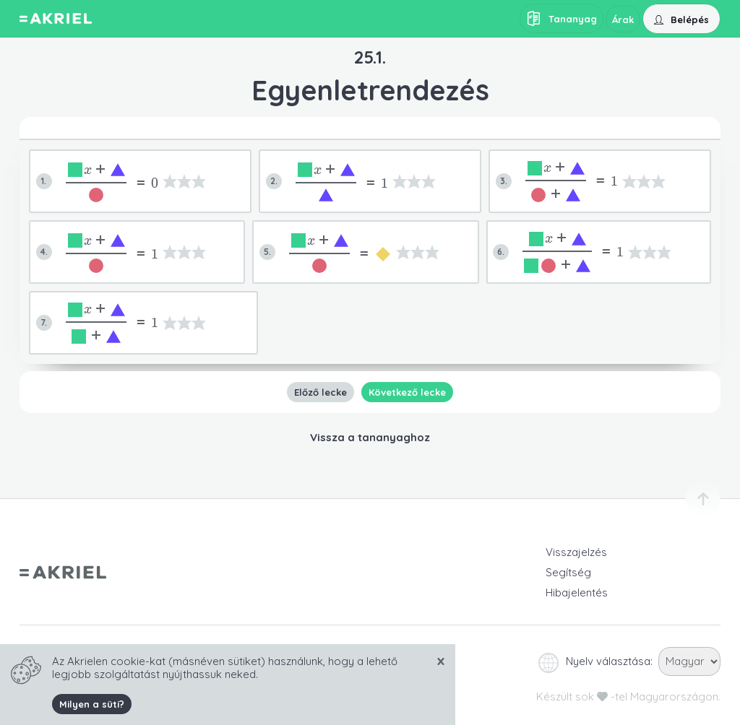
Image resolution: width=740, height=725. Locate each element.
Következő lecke (407, 392)
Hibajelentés (577, 592)
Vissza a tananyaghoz (370, 437)
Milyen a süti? (91, 704)
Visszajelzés (576, 552)
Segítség (568, 572)
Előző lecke (320, 392)
